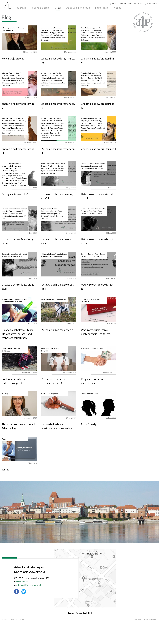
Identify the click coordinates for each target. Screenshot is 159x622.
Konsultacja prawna (19, 37)
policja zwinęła (16, 178)
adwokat (5, 28)
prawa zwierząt (56, 35)
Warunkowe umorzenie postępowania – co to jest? (98, 309)
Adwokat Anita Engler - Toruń (8, 5)
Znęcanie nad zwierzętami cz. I (98, 148)
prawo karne (22, 299)
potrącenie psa (46, 168)
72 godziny (9, 164)
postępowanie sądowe (49, 394)
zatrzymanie (21, 185)
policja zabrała (12, 176)
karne (12, 168)
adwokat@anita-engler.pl (23, 584)
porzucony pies (86, 211)
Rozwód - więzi (98, 403)
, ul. (127, 3)
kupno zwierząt (47, 209)
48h (3, 164)
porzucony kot (100, 209)
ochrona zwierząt (47, 33)
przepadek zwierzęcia (49, 128)
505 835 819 (152, 3)
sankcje (14, 183)
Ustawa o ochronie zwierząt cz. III (19, 264)
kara (10, 121)
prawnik (16, 180)
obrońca (22, 173)
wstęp (4, 439)
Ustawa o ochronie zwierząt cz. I (98, 264)
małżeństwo (85, 348)
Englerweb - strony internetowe (146, 619)
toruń (20, 183)
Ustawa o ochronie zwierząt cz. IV (98, 218)
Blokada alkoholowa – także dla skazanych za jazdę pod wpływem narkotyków (19, 309)
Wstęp (19, 449)
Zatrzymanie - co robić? (15, 194)
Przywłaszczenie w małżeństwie (98, 358)
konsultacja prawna (16, 28)
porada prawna (7, 30)
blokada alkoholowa (9, 299)
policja (4, 176)
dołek (14, 166)
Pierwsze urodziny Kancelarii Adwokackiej (19, 403)
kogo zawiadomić (47, 164)
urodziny (5, 394)
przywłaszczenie (96, 348)
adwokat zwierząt (48, 28)
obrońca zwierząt (55, 30)
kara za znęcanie (19, 121)
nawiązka (5, 123)
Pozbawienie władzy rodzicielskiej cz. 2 (19, 358)
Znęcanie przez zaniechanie (58, 309)
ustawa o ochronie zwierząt (91, 214)
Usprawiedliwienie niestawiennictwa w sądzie (58, 403)
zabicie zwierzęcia (48, 38)
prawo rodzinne (7, 348)
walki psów (99, 168)
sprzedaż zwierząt (48, 171)
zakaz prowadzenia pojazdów (12, 302)
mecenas (14, 173)
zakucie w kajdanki (9, 185)
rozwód (96, 394)
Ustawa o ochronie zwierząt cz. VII (98, 173)
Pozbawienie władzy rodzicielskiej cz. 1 (58, 358)
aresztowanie (7, 166)
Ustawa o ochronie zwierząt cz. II (58, 264)
